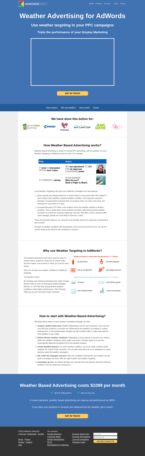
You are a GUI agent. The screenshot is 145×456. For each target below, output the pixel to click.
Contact (107, 4)
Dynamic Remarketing (81, 437)
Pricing (98, 4)
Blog (116, 4)
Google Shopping (54, 434)
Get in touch (72, 93)
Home (91, 4)
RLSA (49, 442)
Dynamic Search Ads (80, 434)
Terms (20, 439)
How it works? (52, 108)
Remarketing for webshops (58, 445)
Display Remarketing (55, 439)
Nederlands (31, 434)
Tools (122, 4)
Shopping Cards (78, 442)
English (41, 434)
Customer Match (54, 437)
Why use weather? (68, 108)
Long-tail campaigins (80, 439)
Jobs (20, 445)
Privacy (27, 439)
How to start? (84, 108)
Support (29, 442)
